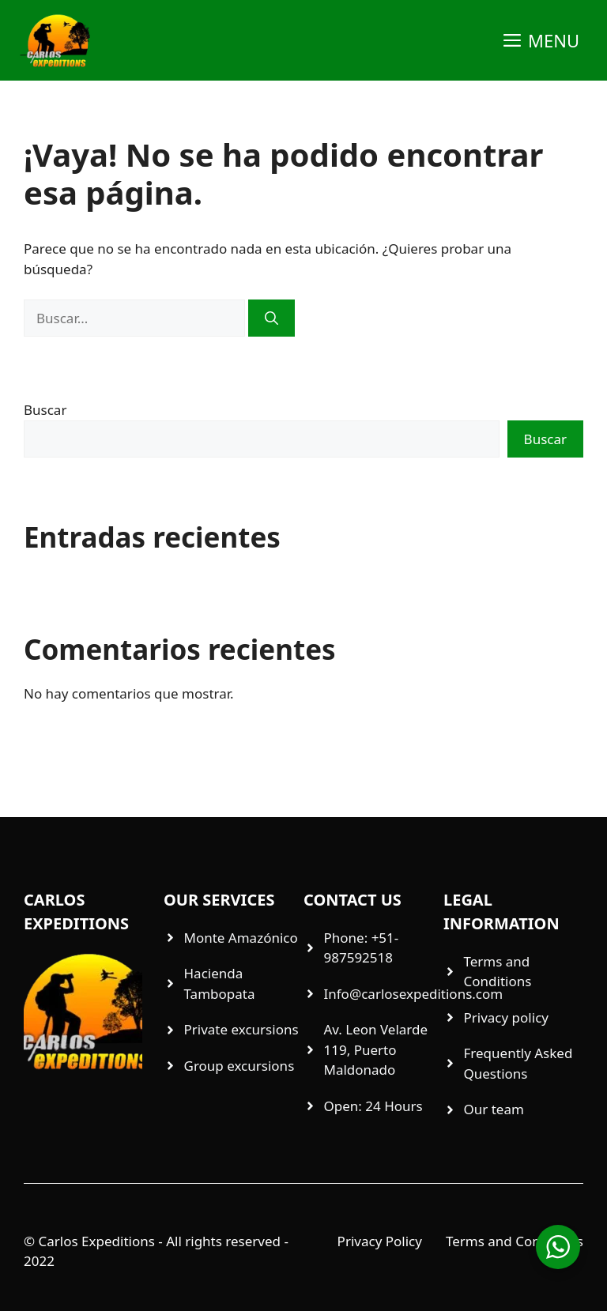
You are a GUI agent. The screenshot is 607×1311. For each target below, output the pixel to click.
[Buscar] (271, 318)
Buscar (45, 410)
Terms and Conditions (514, 1241)
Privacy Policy (379, 1241)
